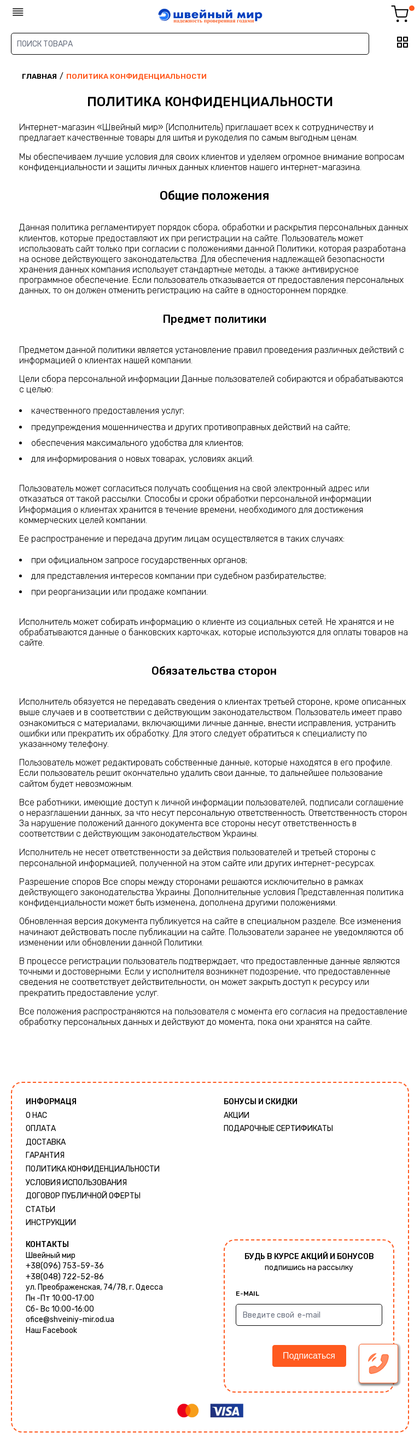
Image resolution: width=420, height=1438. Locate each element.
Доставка (46, 1142)
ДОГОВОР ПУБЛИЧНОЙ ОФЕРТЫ (83, 1196)
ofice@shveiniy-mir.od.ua (70, 1319)
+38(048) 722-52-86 (65, 1277)
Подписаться (309, 1355)
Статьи (40, 1209)
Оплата (41, 1128)
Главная (39, 76)
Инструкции (51, 1222)
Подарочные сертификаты (278, 1128)
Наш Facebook (51, 1330)
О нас (36, 1115)
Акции (236, 1115)
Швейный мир (50, 1255)
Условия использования (76, 1182)
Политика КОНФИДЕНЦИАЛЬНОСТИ (93, 1169)
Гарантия (45, 1155)
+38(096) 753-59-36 (65, 1266)
